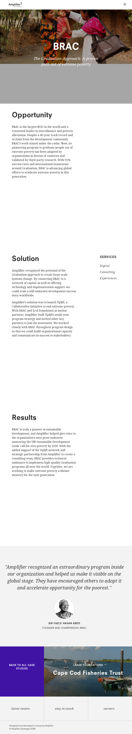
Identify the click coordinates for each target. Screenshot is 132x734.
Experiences (108, 278)
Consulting (107, 272)
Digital (105, 266)
